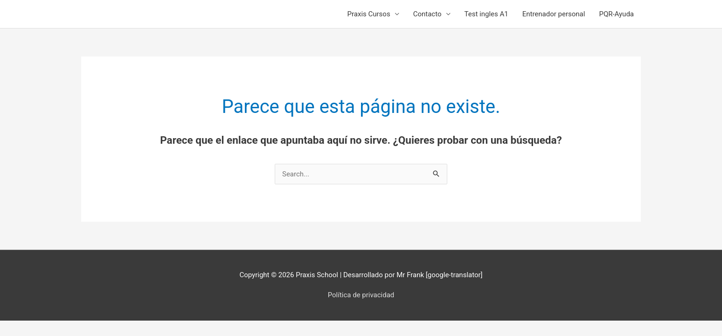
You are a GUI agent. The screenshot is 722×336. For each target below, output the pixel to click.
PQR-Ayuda (616, 14)
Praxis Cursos (368, 14)
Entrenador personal (553, 14)
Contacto (427, 14)
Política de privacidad (361, 295)
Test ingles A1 (486, 14)
